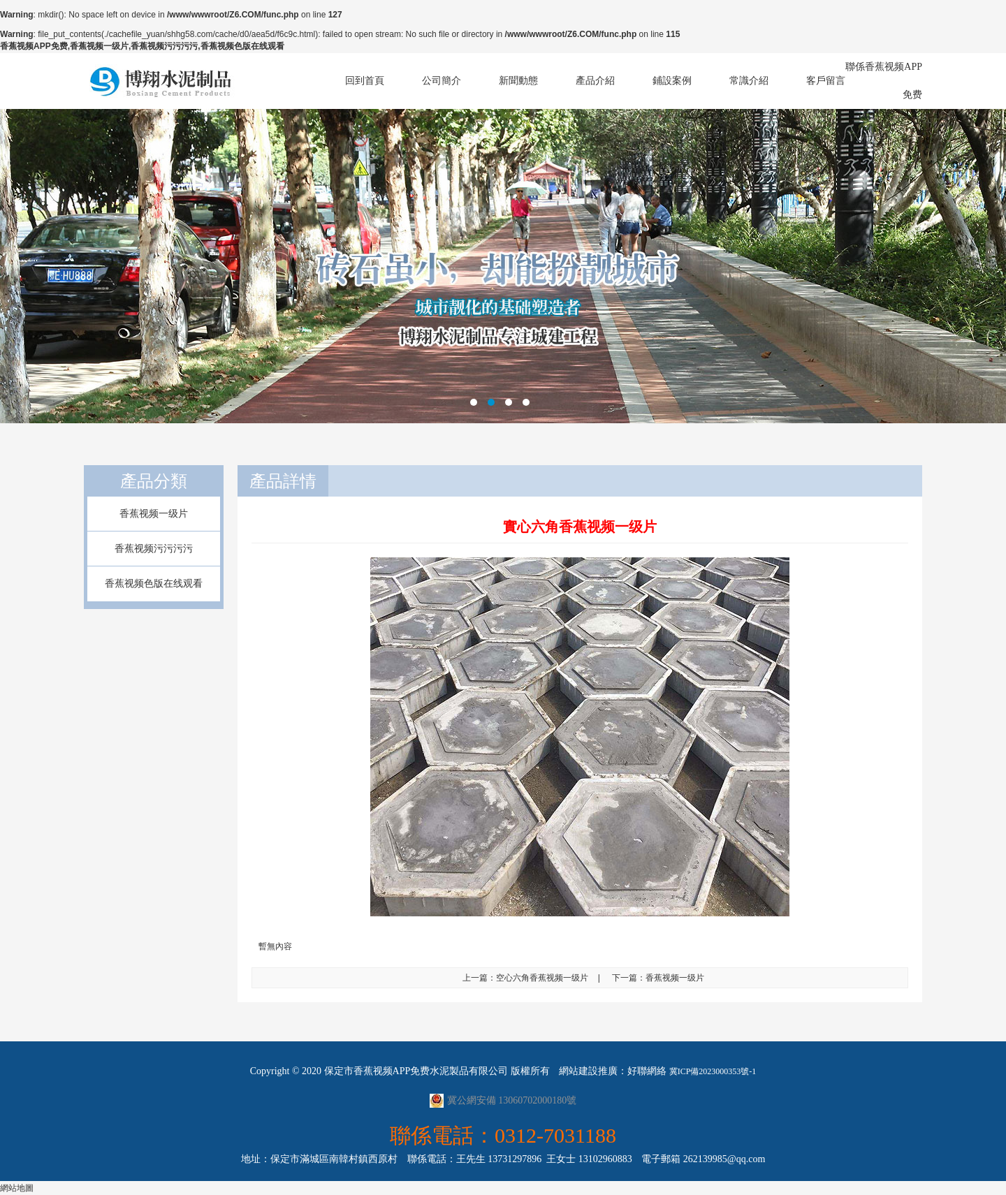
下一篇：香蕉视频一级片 (658, 978)
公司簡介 (441, 80)
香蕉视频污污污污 (154, 548)
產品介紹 (595, 80)
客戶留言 (825, 80)
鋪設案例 (672, 80)
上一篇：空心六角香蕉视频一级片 (525, 978)
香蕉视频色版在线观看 (154, 583)
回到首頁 (364, 80)
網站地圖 (17, 1188)
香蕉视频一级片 (153, 513)
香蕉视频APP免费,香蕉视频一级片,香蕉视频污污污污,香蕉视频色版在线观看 (142, 46)
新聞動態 (518, 80)
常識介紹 (748, 80)
